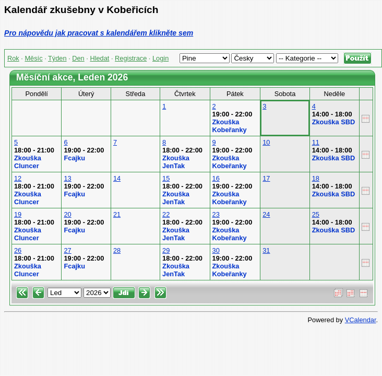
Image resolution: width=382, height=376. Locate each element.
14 (117, 178)
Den (78, 58)
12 (17, 178)
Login (160, 58)
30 (216, 250)
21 (117, 214)
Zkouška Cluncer (27, 162)
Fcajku (74, 158)
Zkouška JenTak (175, 162)
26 (17, 250)
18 (315, 178)
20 (67, 214)
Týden (57, 58)
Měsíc (33, 58)
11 (315, 142)
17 (266, 178)
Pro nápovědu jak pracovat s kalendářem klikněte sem (98, 33)
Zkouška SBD (333, 122)
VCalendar (360, 320)
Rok (13, 58)
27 (67, 250)
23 (216, 214)
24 (266, 214)
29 (166, 250)
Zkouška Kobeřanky (229, 126)
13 (67, 178)
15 (166, 178)
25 (315, 214)
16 (216, 178)
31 (266, 250)
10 (266, 142)
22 (166, 214)
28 (117, 250)
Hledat (99, 58)
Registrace (131, 58)
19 (17, 214)
